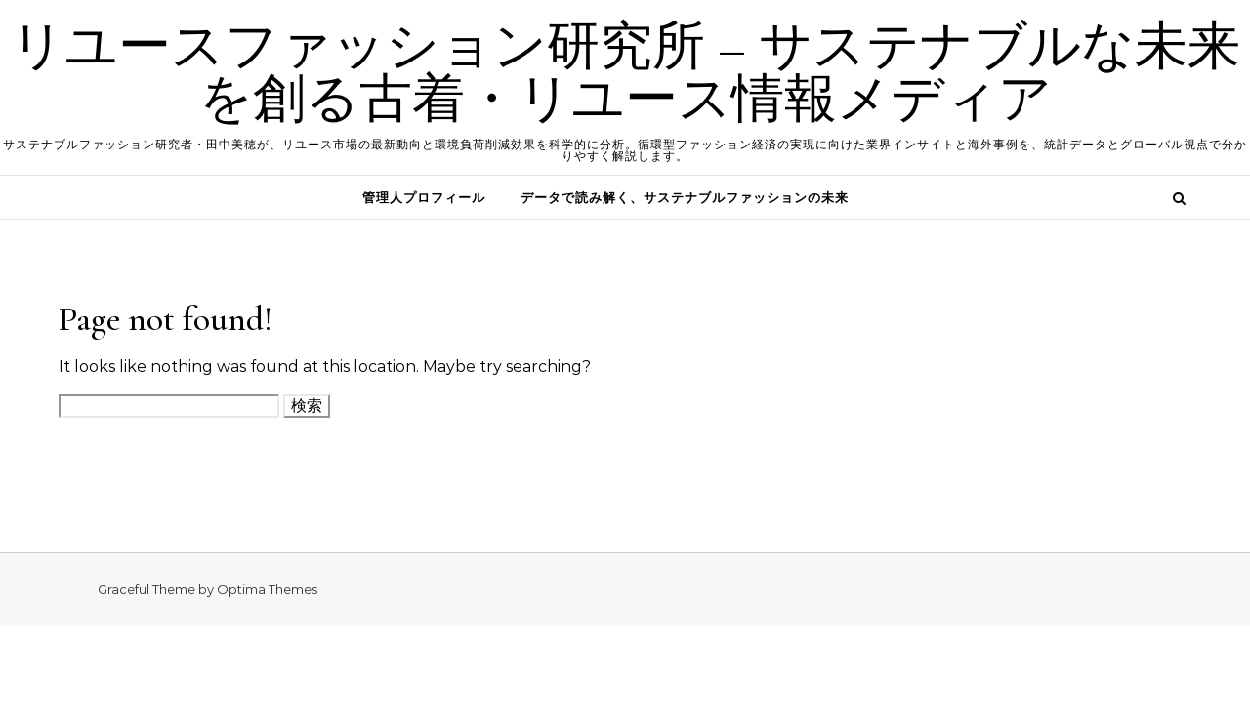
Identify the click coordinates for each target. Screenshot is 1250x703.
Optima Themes (267, 589)
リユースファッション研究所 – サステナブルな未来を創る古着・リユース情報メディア (625, 73)
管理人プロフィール (423, 197)
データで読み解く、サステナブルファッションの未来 (685, 197)
